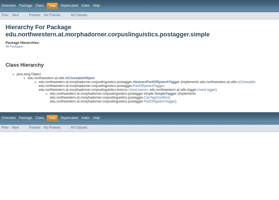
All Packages (14, 46)
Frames (34, 15)
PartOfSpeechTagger (148, 86)
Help (96, 6)
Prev (5, 15)
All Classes (79, 15)
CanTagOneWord (157, 97)
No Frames (52, 15)
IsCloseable (246, 82)
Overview (9, 6)
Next (15, 15)
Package (25, 6)
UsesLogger (206, 90)
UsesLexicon (138, 90)
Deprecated (69, 6)
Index (85, 6)
